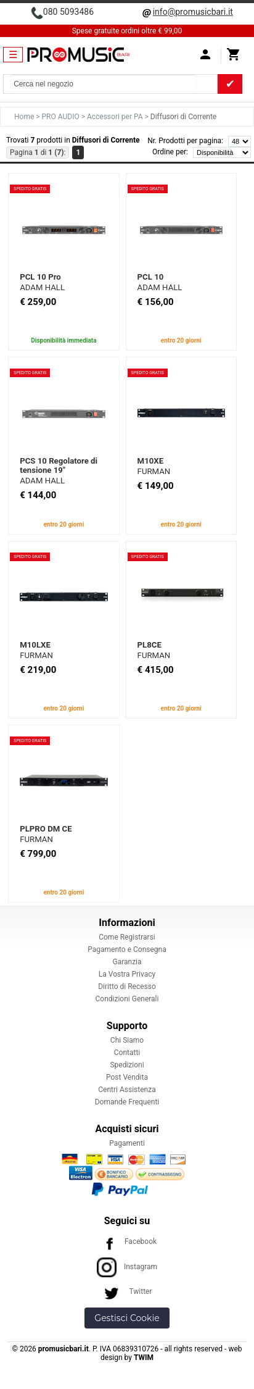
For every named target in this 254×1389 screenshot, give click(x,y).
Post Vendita (127, 1077)
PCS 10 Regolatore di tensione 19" (58, 465)
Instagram (127, 1266)
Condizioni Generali (127, 999)
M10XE (150, 460)
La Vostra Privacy (127, 974)
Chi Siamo (127, 1040)
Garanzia (126, 961)
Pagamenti (127, 1143)
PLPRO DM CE (46, 828)
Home (25, 116)
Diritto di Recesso (127, 986)
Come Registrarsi (127, 937)
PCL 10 (150, 277)
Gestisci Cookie (126, 1318)
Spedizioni (127, 1065)
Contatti (127, 1052)
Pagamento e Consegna (127, 949)
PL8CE (149, 644)
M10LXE (35, 644)
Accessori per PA (116, 116)
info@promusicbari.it (193, 12)
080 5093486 (68, 12)
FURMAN (154, 471)
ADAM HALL (42, 287)
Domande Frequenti (127, 1102)
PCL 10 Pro (40, 277)
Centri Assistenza (126, 1089)
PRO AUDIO (61, 116)
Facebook (127, 1241)
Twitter (127, 1291)
